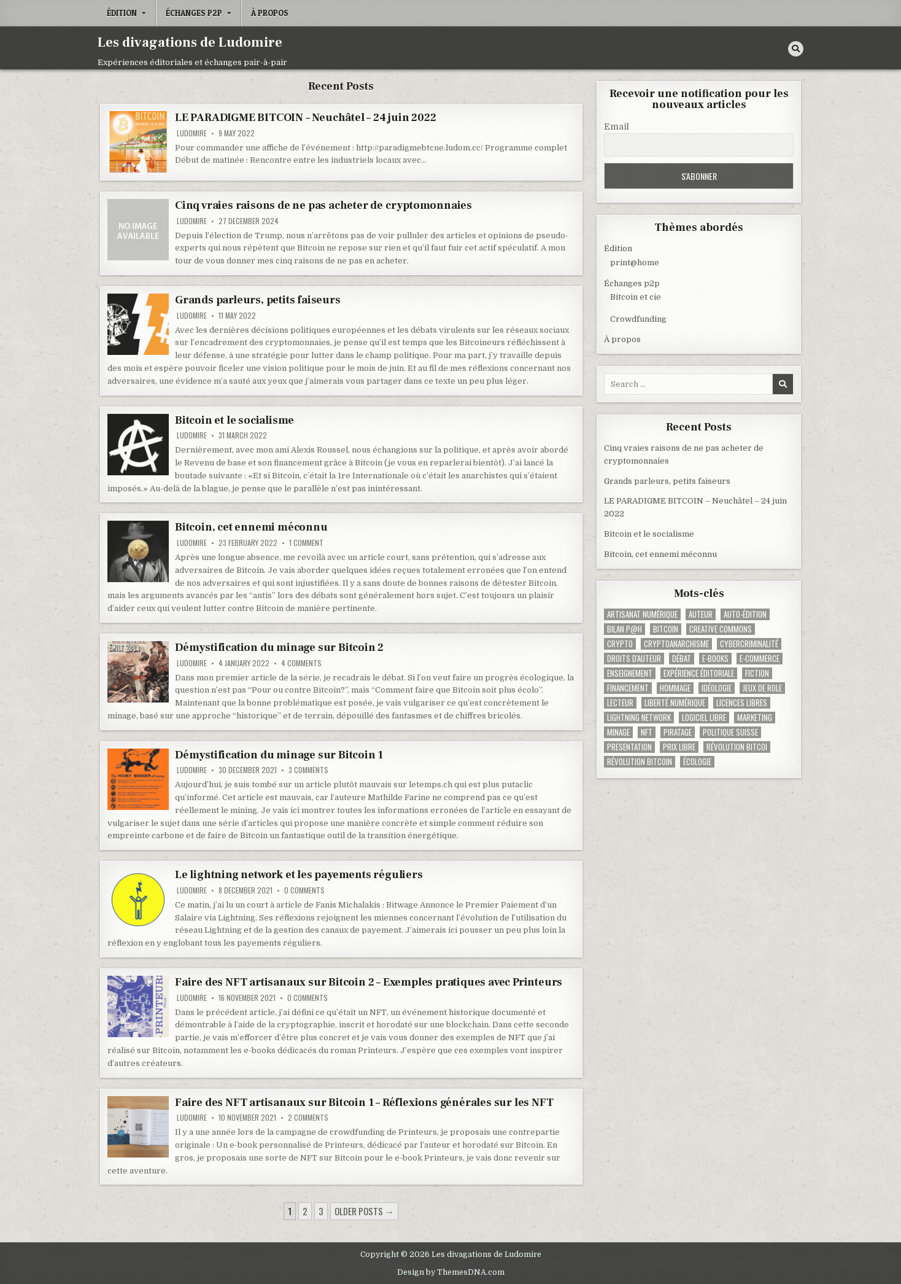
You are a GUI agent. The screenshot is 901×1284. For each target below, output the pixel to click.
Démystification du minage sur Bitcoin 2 (279, 647)
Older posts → (364, 1211)
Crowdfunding (638, 319)
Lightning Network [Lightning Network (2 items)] (639, 717)
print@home (634, 262)
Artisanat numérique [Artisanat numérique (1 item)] (642, 614)
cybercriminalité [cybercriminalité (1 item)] (749, 644)
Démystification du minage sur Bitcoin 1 (279, 755)
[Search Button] (795, 48)
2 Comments (308, 1117)
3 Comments (308, 770)
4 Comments (301, 663)
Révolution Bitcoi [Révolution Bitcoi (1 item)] (736, 747)
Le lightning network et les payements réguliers (299, 875)
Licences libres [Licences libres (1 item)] (741, 703)
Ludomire (192, 133)
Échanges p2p (194, 13)
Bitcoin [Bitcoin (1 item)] (665, 629)
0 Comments (304, 890)
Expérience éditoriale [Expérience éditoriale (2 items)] (698, 673)
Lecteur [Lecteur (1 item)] (620, 703)
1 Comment (306, 543)
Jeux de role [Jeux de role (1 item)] (762, 688)
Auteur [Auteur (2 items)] (701, 614)
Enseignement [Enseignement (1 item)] (629, 673)
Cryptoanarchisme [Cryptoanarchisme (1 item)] (676, 644)
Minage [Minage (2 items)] (618, 732)
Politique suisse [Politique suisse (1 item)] (730, 732)
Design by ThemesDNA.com (451, 1272)
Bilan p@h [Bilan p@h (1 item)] (624, 629)
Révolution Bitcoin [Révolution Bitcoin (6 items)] (639, 762)
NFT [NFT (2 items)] (646, 732)
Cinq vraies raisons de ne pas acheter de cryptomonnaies (323, 205)
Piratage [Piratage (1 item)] (677, 732)
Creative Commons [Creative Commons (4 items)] (720, 629)
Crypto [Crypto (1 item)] (620, 644)
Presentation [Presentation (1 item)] (629, 747)
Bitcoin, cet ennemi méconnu (251, 527)
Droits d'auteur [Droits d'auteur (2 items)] (634, 658)
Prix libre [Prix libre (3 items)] (679, 747)
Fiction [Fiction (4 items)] (757, 673)
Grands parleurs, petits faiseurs (258, 300)
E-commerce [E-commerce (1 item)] (759, 658)
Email (616, 126)
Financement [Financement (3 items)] (628, 688)
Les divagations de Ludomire (190, 42)
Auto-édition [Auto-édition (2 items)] (745, 614)
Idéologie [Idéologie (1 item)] (717, 688)
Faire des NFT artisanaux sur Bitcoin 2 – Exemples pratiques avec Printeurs (368, 982)
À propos (269, 13)
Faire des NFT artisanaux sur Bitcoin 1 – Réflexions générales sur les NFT (364, 1102)
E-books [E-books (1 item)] (715, 658)
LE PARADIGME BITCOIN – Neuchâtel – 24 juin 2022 (305, 118)
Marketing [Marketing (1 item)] (754, 717)
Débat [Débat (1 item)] (681, 658)
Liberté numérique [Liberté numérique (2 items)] (674, 703)
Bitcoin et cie (635, 297)
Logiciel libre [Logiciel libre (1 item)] (704, 717)
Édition (122, 13)
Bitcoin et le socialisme (234, 420)
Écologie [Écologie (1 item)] (697, 762)
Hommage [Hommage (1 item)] (675, 688)
